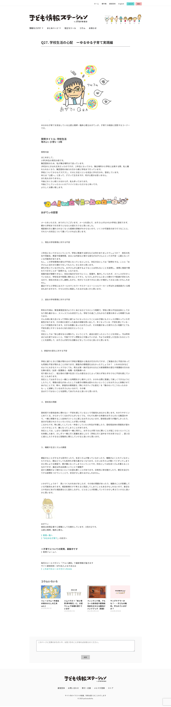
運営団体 (112, 4)
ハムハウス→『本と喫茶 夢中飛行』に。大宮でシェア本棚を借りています (73, 605)
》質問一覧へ (47, 535)
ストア (110, 688)
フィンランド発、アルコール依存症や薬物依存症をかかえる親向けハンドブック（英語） (96, 605)
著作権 (104, 4)
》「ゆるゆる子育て (49, 538)
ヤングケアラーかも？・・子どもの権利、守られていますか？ (118, 605)
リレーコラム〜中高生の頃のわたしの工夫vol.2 (50, 603)
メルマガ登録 (99, 688)
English (121, 4)
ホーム (96, 4)
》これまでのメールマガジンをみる (56, 568)
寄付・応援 (86, 688)
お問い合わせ (73, 688)
